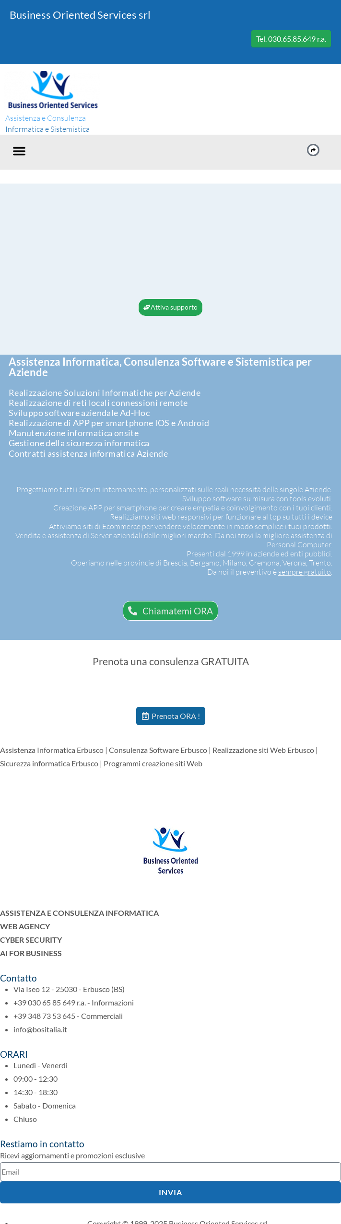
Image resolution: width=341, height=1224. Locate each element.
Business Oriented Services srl (80, 14)
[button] (19, 151)
